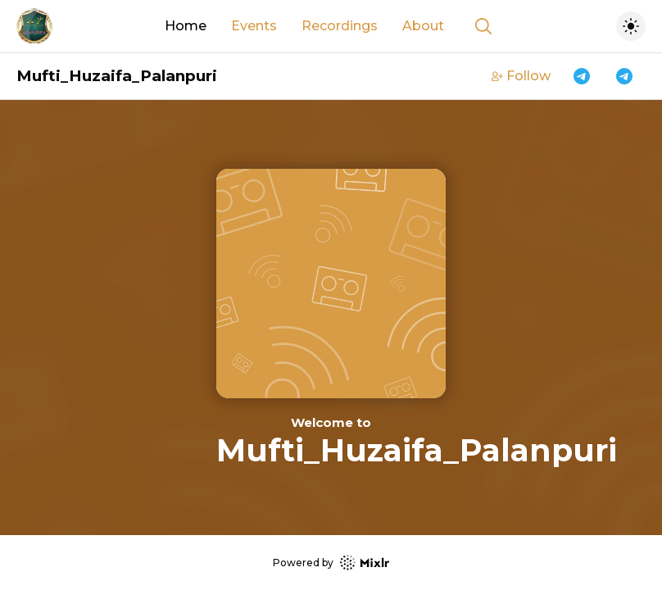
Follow (521, 76)
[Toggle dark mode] (631, 26)
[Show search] (483, 26)
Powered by (331, 562)
